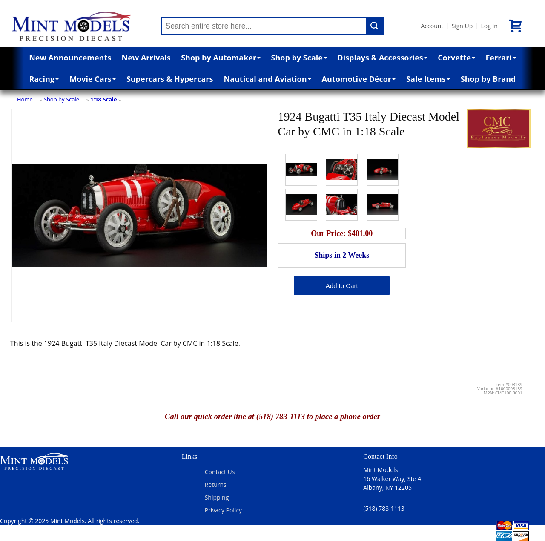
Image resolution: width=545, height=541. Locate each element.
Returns (216, 485)
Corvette (456, 57)
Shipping (217, 497)
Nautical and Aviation (267, 79)
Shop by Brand (488, 79)
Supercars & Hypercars (169, 79)
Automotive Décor (359, 79)
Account (432, 26)
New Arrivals (146, 57)
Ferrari (500, 57)
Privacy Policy (223, 510)
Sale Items (428, 79)
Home (25, 99)
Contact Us (220, 472)
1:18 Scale (103, 99)
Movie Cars (92, 79)
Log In (489, 26)
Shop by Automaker (221, 57)
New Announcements (70, 57)
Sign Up (462, 26)
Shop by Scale (299, 57)
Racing (44, 79)
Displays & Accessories (382, 57)
